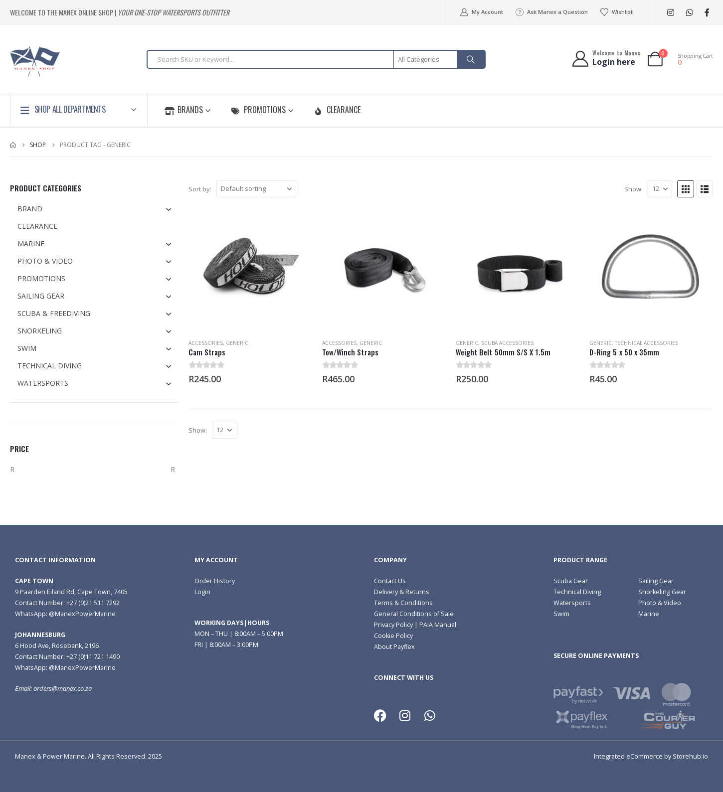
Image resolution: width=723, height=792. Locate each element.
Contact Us (390, 581)
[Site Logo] (35, 61)
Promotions (258, 110)
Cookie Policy (393, 636)
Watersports (572, 603)
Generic (237, 342)
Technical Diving (577, 592)
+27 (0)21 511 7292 (93, 603)
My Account (481, 11)
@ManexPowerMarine (82, 614)
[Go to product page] (250, 269)
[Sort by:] (256, 188)
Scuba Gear (570, 581)
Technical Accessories (646, 342)
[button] (685, 188)
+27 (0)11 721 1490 (93, 656)
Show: (633, 188)
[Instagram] (670, 12)
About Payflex (394, 646)
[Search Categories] (425, 59)
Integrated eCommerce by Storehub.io (651, 756)
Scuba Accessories (507, 342)
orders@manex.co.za (62, 688)
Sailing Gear (656, 581)
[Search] (471, 59)
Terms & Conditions (403, 603)
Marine (648, 614)
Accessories (205, 342)
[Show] (660, 188)
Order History (214, 581)
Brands (184, 110)
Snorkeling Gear (662, 592)
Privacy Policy (393, 625)
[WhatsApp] (689, 12)
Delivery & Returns (401, 592)
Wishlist (616, 11)
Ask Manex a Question (551, 11)
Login (202, 592)
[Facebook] (707, 12)
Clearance (337, 110)
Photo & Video (659, 603)
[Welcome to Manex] (605, 58)
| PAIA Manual (434, 625)
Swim (561, 614)
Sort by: (199, 188)
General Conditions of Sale (414, 614)
